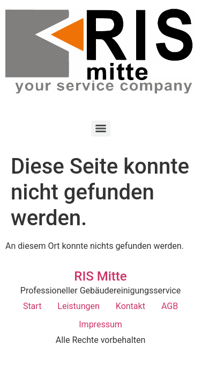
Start (32, 306)
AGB (169, 306)
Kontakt (130, 306)
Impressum (100, 324)
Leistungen (78, 306)
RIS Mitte (100, 276)
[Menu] (100, 128)
